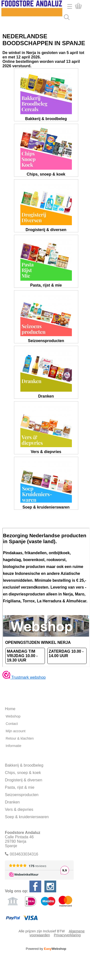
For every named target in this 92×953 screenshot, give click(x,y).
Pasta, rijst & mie (19, 787)
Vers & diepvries (19, 809)
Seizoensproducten (22, 795)
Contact (12, 724)
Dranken (12, 802)
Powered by (46, 949)
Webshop (13, 716)
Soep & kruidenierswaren (27, 817)
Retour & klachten (20, 738)
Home (10, 709)
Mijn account (16, 731)
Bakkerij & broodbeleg (24, 765)
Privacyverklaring (67, 935)
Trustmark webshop (24, 677)
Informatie (13, 746)
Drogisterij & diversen (23, 780)
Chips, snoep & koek (23, 773)
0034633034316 (24, 854)
